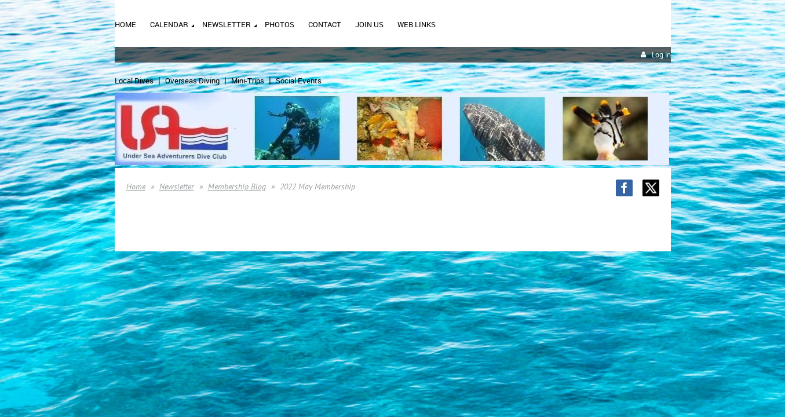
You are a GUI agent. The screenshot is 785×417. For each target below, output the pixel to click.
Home (135, 186)
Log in (661, 55)
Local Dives (134, 80)
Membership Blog (237, 186)
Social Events (299, 80)
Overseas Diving (192, 80)
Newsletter (176, 186)
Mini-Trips (247, 80)
